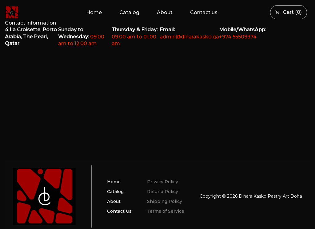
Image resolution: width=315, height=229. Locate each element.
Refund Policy (162, 191)
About (165, 12)
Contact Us (119, 211)
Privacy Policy (162, 181)
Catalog (129, 12)
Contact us (203, 12)
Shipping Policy (164, 201)
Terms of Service (165, 211)
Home (94, 12)
